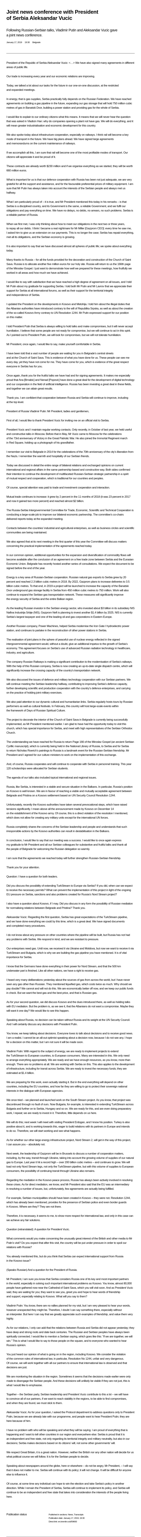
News (70, 1514)
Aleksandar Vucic (57, 62)
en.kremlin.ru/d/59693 (67, 1521)
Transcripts (78, 1514)
